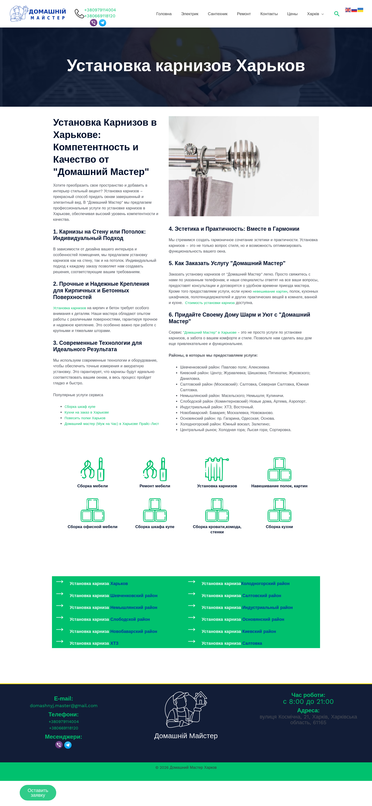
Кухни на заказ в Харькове (89, 412)
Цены (299, 13)
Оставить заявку (38, 793)
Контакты (282, 13)
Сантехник (242, 13)
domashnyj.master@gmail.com (64, 730)
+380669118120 (63, 752)
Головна (201, 13)
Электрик (220, 13)
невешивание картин (271, 291)
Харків (314, 13)
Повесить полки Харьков (86, 418)
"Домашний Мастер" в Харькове (211, 332)
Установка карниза (112, 585)
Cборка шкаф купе (81, 406)
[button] (336, 13)
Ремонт (263, 13)
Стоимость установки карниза (241, 302)
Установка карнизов (70, 308)
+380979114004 (100, 9)
